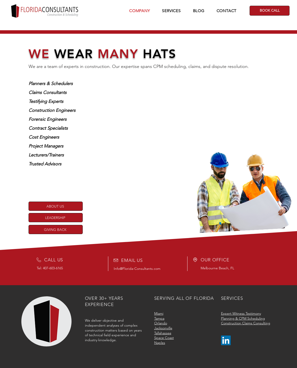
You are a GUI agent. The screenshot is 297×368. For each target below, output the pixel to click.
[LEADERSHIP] (56, 217)
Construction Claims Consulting (245, 323)
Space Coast (164, 338)
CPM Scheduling (252, 318)
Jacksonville (163, 328)
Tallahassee (162, 333)
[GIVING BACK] (56, 229)
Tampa (159, 318)
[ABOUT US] (56, 206)
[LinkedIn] (226, 340)
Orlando (160, 323)
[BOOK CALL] (270, 11)
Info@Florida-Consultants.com (137, 268)
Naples (159, 342)
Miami (158, 313)
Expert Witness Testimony (241, 313)
